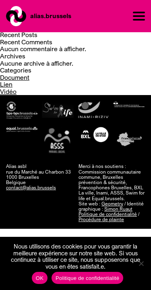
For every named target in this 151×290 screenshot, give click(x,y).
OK (39, 278)
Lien (6, 84)
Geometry (112, 204)
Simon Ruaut (118, 209)
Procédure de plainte (101, 219)
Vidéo (8, 91)
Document (14, 77)
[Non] (141, 263)
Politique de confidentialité (108, 214)
